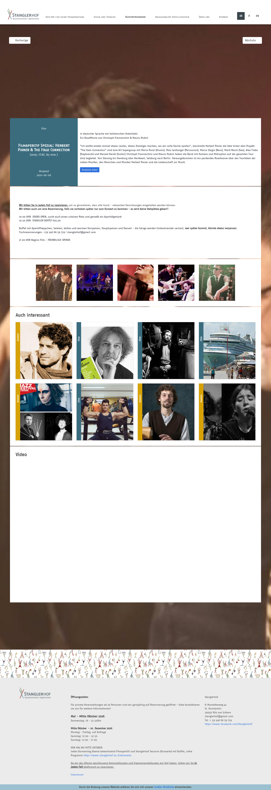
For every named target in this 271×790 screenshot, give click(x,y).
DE (241, 15)
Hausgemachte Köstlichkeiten (172, 16)
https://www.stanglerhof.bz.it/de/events (107, 755)
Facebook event (89, 170)
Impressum (77, 774)
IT (249, 15)
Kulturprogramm (135, 16)
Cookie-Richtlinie (164, 786)
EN (257, 15)
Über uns (204, 16)
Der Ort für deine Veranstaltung (65, 16)
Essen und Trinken (104, 16)
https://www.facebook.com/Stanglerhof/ (229, 723)
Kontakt (223, 16)
